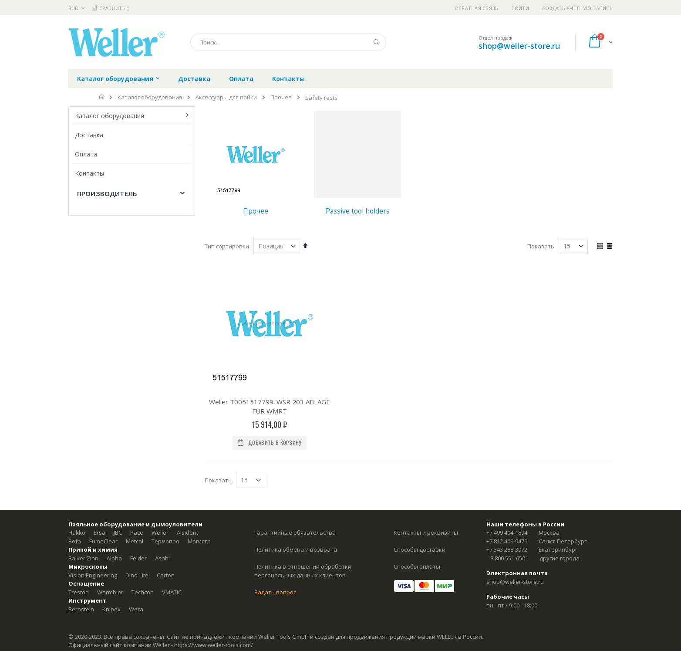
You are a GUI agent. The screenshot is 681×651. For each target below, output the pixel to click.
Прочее (281, 97)
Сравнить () (110, 8)
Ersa (99, 532)
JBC (118, 532)
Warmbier (110, 592)
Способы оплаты (417, 566)
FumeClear (103, 541)
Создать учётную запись (577, 8)
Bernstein (81, 609)
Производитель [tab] (107, 193)
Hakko (76, 532)
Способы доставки (419, 549)
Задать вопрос (275, 592)
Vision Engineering (92, 575)
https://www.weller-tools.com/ (213, 645)
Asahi (162, 558)
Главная (102, 96)
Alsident (187, 532)
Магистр (199, 541)
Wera (136, 609)
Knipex (111, 609)
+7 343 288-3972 (506, 549)
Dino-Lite (136, 575)
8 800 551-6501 (509, 558)
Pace (136, 532)
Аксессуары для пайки (226, 97)
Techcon (142, 592)
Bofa (74, 541)
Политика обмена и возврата (295, 549)
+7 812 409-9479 (506, 541)
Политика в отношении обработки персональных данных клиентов (302, 571)
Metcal (134, 541)
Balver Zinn (83, 558)
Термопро (165, 541)
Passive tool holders (358, 211)
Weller (160, 532)
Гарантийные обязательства (295, 532)
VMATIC (172, 592)
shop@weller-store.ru (519, 46)
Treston (78, 592)
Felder (138, 558)
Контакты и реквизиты (426, 532)
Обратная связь (477, 8)
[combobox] (288, 42)
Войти (520, 8)
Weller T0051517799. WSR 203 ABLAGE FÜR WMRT (269, 406)
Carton (166, 575)
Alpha (114, 558)
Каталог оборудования (150, 97)
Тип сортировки (227, 246)
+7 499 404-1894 (506, 532)
